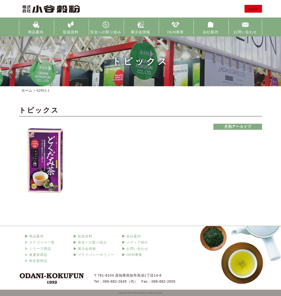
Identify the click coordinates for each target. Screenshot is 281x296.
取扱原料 (71, 32)
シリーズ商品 (40, 249)
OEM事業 (175, 32)
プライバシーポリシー (96, 255)
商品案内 (36, 32)
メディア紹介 (137, 242)
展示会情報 (140, 32)
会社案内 (210, 32)
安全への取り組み (105, 32)
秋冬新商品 (38, 261)
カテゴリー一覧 (42, 242)
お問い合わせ (245, 32)
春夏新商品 (38, 255)
